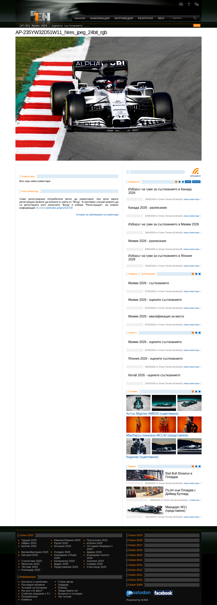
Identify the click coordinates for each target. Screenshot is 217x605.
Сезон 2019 (135, 535)
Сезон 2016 (135, 550)
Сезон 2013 (135, 564)
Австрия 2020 (29, 555)
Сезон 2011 (135, 574)
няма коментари (191, 199)
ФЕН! (161, 18)
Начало (79, 18)
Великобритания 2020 (34, 552)
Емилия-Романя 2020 (67, 540)
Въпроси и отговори (70, 593)
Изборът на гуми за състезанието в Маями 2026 (163, 224)
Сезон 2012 (135, 569)
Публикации (148, 273)
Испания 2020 (62, 546)
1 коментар (193, 500)
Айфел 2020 (28, 543)
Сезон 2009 (135, 584)
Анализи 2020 (95, 560)
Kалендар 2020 (30, 569)
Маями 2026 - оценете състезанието (155, 299)
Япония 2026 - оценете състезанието (155, 358)
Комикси (26, 599)
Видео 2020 (61, 563)
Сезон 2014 (135, 559)
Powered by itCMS (137, 599)
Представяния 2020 (66, 566)
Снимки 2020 (95, 563)
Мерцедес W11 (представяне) (176, 508)
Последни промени (33, 584)
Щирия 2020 (94, 552)
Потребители (29, 596)
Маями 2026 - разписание (147, 241)
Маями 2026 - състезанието (148, 283)
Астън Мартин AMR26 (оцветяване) (152, 413)
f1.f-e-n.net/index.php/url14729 (55, 207)
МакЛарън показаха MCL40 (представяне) (157, 435)
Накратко (134, 181)
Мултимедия (123, 18)
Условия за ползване (34, 587)
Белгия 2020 (28, 546)
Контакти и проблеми (34, 581)
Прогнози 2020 (30, 563)
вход (196, 25)
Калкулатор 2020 (64, 560)
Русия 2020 (61, 543)
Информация (100, 18)
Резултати (145, 18)
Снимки (133, 391)
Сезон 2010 (135, 579)
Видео (132, 466)
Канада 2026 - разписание (147, 207)
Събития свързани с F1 (35, 593)
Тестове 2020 (29, 566)
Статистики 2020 (31, 560)
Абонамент (195, 176)
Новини (132, 273)
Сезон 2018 (135, 540)
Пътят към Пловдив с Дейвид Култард (180, 492)
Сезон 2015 (135, 555)
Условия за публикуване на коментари (97, 214)
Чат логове (64, 596)
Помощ (62, 587)
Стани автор (65, 581)
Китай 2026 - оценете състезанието (154, 375)
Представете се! (68, 590)
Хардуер (63, 584)
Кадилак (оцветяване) (142, 457)
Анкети (132, 332)
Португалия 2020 (97, 540)
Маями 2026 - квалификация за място (156, 316)
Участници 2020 (96, 566)
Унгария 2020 (62, 552)
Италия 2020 (94, 543)
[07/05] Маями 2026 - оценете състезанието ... (54, 25)
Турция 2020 (29, 540)
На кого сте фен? (32, 590)
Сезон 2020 (26, 535)
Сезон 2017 (135, 545)
